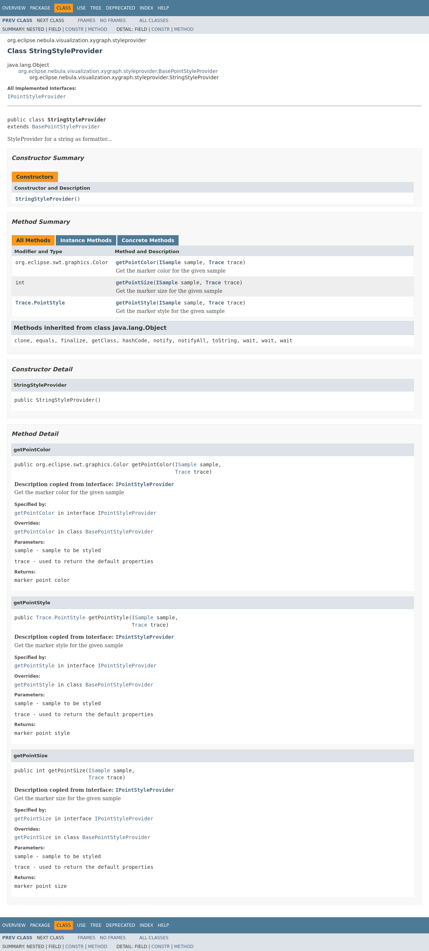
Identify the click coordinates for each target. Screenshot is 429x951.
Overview (14, 8)
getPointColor (136, 262)
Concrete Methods (148, 240)
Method (97, 29)
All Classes (153, 20)
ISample (170, 262)
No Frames (113, 20)
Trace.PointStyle (40, 303)
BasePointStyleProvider (66, 127)
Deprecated (120, 8)
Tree (96, 8)
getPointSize (134, 282)
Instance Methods (85, 240)
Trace (216, 262)
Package (40, 8)
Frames (87, 20)
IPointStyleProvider (36, 96)
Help (163, 8)
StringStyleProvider (44, 199)
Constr (74, 29)
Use (81, 8)
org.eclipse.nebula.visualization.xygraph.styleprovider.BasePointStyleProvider (118, 71)
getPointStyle (136, 303)
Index (147, 8)
